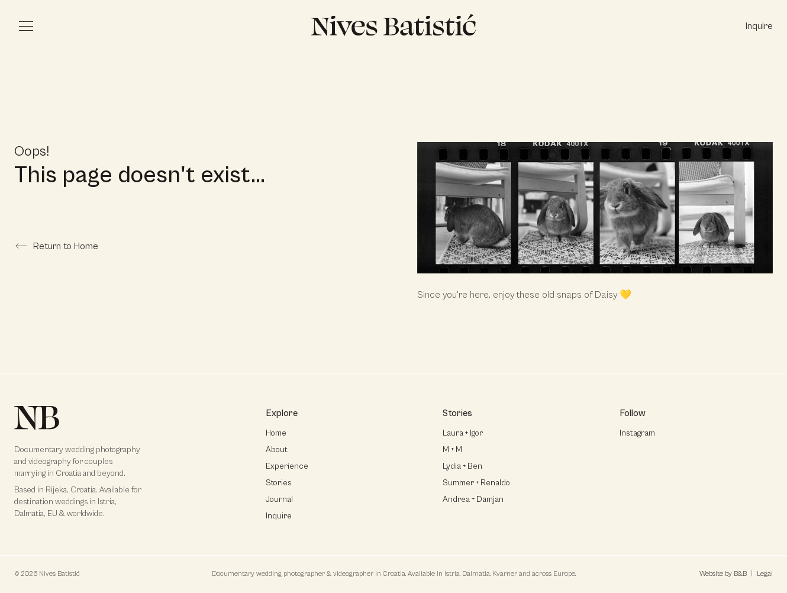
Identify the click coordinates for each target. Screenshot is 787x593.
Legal (765, 574)
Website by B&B (723, 574)
